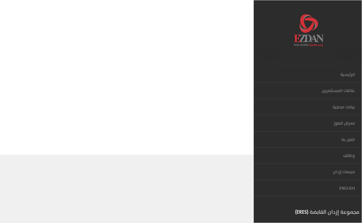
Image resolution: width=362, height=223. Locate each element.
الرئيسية (347, 74)
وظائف (349, 155)
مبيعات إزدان (344, 171)
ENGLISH (347, 188)
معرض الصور (344, 123)
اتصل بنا (348, 139)
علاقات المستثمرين (338, 90)
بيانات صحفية (344, 107)
